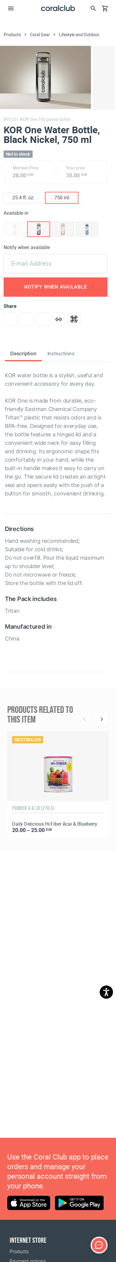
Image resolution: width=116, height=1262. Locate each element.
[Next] (101, 719)
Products (19, 1251)
